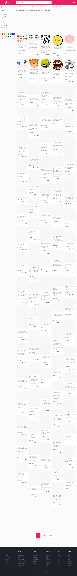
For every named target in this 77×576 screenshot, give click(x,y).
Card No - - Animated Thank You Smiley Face (46, 216)
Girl (47, 557)
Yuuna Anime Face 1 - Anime (22, 266)
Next (51, 535)
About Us (56, 572)
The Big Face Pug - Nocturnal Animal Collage (34, 410)
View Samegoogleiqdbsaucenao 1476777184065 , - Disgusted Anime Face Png (46, 172)
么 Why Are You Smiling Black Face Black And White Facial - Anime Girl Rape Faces (69, 73)
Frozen (48, 555)
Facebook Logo (21, 561)
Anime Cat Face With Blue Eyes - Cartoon (45, 484)
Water (69, 561)
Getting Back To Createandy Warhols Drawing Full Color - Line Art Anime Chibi (58, 315)
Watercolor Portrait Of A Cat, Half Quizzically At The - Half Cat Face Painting (22, 404)
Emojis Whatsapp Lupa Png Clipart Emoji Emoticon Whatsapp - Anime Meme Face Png (57, 193)
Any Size (5, 18)
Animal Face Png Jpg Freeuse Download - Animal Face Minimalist (21, 48)
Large (4, 12)
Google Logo (21, 565)
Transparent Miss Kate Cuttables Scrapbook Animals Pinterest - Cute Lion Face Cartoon (34, 378)
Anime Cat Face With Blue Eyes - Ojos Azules (69, 484)
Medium (5, 14)
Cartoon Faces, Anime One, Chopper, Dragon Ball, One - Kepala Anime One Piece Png (57, 292)
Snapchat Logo (21, 563)
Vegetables (7, 559)
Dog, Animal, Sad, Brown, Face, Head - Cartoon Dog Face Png (34, 296)
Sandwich (7, 557)
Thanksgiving (36, 559)
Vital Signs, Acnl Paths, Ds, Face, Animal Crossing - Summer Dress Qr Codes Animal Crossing (21, 354)
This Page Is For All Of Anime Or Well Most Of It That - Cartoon (46, 245)
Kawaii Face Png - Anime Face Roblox (22, 71)
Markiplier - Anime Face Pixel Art (57, 218)
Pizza (6, 555)
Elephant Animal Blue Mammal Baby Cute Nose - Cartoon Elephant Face (58, 497)
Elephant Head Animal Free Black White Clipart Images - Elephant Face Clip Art (70, 361)
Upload (73, 2)
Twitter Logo (20, 557)
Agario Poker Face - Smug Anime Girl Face (58, 98)
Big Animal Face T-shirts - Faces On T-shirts (69, 266)
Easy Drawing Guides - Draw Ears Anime (34, 233)
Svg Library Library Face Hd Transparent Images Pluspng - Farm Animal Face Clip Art (70, 47)
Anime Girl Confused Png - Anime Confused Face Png (34, 98)
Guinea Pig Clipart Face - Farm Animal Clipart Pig (22, 428)
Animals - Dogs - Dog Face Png (57, 371)
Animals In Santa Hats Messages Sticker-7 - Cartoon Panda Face (33, 458)
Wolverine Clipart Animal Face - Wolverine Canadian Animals (70, 335)
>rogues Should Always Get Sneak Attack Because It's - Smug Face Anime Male (34, 127)
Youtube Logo (21, 559)
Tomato (6, 561)
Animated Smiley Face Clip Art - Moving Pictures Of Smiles (22, 381)
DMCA (67, 572)
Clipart (4, 23)
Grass (59, 559)
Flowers (70, 557)
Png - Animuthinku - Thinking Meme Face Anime (22, 175)
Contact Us (62, 572)
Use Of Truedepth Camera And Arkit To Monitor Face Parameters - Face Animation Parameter (46, 96)
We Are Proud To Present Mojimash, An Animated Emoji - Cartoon (22, 332)
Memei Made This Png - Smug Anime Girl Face (21, 216)
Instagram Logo (21, 555)
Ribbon (70, 563)
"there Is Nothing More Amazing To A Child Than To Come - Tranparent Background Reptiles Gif (22, 451)
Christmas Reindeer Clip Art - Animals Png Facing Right (69, 199)
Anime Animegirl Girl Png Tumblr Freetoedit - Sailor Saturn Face (70, 413)
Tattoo (69, 565)
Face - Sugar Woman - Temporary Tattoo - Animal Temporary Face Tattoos (70, 102)
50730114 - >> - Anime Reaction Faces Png (45, 146)
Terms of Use (72, 572)
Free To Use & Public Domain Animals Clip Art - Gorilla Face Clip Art (70, 385)
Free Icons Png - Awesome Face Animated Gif (57, 73)
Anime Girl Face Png (22, 196)
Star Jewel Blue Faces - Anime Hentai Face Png (21, 120)
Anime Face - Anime (46, 266)
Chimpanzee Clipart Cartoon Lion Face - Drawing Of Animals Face (46, 120)
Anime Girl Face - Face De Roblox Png (70, 242)
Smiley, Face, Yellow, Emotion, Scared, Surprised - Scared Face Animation (45, 72)
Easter (34, 563)
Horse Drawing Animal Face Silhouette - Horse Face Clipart (45, 294)
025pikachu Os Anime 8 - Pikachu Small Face (45, 432)
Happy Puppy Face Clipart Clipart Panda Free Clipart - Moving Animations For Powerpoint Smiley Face (22, 96)
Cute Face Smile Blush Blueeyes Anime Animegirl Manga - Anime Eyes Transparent (58, 239)
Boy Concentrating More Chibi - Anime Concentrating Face (46, 196)
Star (59, 561)
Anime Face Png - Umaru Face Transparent (69, 310)
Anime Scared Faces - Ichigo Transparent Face (70, 288)
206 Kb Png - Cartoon (68, 222)
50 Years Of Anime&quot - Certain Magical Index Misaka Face (57, 471)
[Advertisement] (45, 23)
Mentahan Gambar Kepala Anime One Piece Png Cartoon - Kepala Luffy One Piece (58, 418)
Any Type (5, 27)
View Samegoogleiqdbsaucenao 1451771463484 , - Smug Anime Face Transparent (70, 166)
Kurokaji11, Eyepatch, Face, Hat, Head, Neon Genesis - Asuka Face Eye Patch (57, 343)
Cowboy (48, 563)
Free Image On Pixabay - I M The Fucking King (33, 436)
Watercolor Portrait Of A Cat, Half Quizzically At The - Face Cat (33, 489)
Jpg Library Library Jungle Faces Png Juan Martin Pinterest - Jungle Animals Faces (33, 72)
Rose (69, 559)
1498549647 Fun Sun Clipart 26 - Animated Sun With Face (57, 144)
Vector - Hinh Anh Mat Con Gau (69, 435)
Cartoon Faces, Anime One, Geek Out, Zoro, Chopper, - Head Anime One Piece (22, 294)
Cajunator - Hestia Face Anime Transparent (33, 208)
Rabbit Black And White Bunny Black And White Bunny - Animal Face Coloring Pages (22, 148)
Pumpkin (7, 563)
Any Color (6, 38)
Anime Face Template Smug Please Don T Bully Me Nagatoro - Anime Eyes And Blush (57, 264)
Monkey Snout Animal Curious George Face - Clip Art (22, 475)
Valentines (35, 561)
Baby (47, 559)
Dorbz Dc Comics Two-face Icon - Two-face (46, 326)
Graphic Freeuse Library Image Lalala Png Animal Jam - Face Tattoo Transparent (58, 395)
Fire (58, 557)
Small (4, 16)
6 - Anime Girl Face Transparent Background (33, 188)
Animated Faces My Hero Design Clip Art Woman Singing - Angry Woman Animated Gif (34, 351)
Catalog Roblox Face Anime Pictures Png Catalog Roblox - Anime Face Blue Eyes (34, 46)
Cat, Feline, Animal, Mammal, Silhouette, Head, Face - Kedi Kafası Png (46, 402)
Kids (47, 565)
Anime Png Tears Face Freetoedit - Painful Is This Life (69, 460)
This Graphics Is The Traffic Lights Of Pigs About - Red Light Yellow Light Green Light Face (34, 270)
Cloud (59, 555)
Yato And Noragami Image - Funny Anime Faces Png (34, 161)
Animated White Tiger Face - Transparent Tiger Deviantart (57, 444)
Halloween (35, 557)
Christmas (35, 555)
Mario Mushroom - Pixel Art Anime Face (70, 127)
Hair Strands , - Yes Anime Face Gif (57, 120)
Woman (48, 561)
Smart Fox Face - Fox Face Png (21, 243)
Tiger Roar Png (44, 379)
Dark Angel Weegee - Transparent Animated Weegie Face (58, 170)
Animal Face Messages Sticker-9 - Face (34, 320)
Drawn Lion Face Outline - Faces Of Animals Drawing (45, 47)
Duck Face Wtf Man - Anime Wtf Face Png (57, 49)
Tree (59, 563)
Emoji (69, 555)
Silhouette (5, 25)
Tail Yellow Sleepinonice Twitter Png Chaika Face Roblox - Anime (46, 357)
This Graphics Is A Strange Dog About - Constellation (46, 461)
